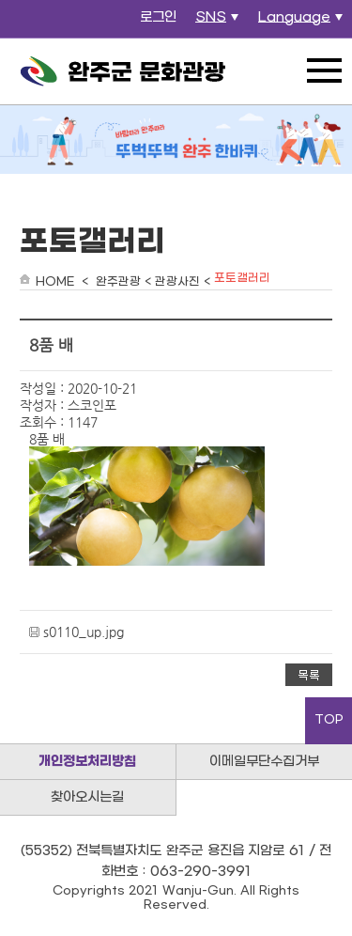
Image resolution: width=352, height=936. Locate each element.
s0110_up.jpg (83, 631)
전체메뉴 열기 (324, 70)
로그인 (158, 17)
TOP (329, 719)
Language (302, 22)
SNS (219, 22)
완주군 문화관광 (123, 71)
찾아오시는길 (87, 797)
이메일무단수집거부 (264, 762)
